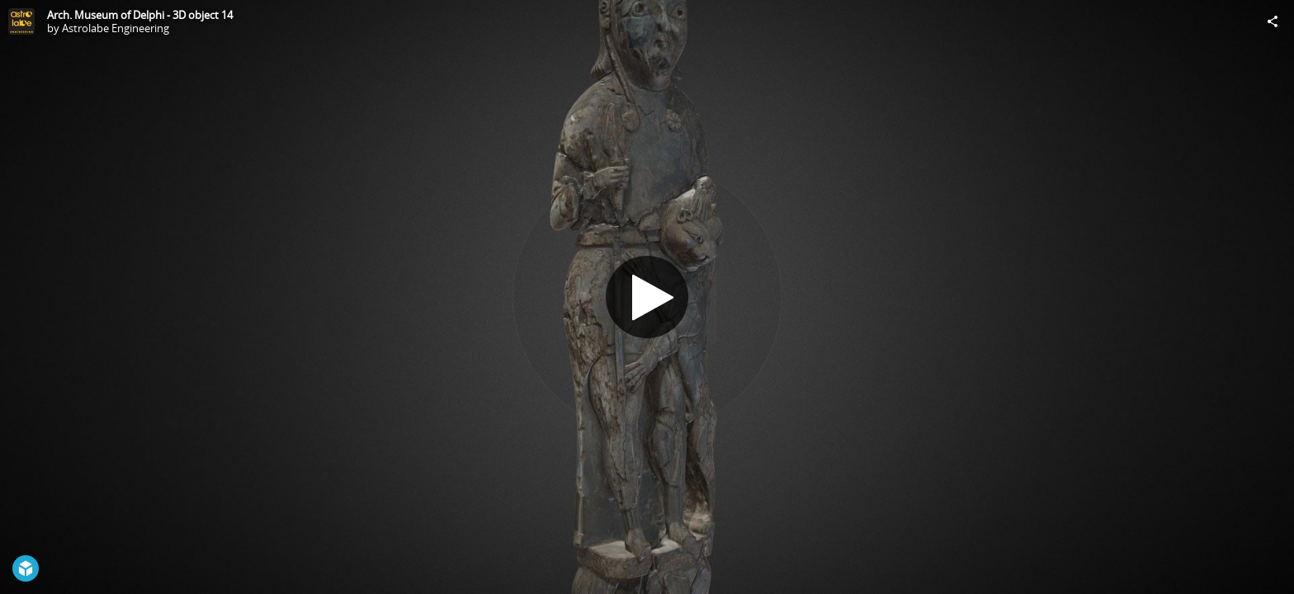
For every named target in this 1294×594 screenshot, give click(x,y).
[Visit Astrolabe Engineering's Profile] (21, 21)
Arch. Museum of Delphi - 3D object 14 (140, 14)
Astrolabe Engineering (115, 28)
